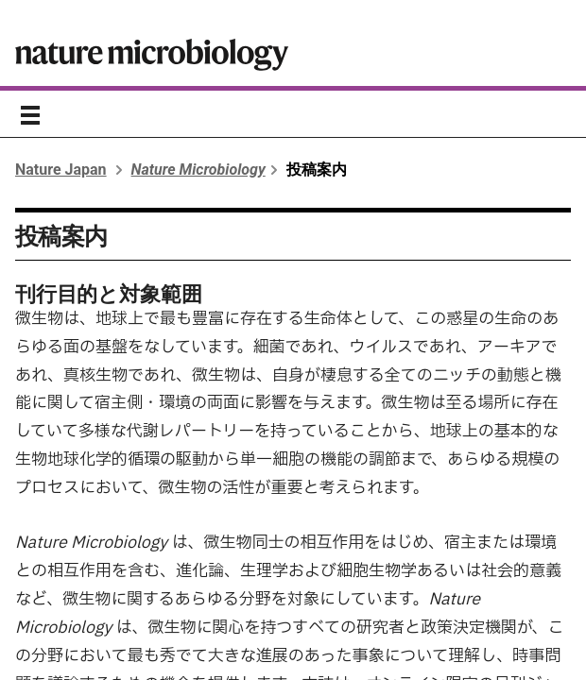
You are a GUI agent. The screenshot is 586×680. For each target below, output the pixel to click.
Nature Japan (61, 169)
